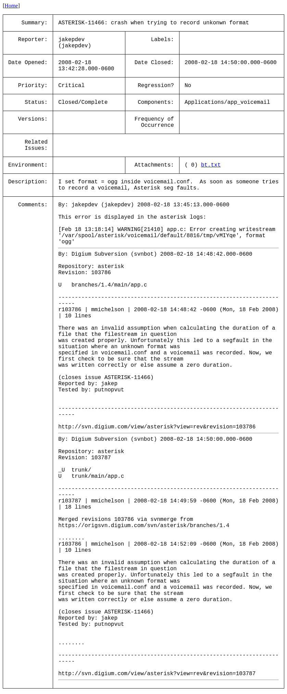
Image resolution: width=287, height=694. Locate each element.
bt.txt (211, 165)
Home (11, 6)
